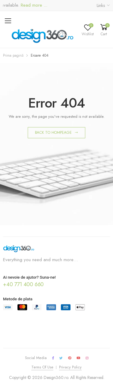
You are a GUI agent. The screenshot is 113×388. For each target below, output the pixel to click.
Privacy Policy (70, 367)
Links (101, 5)
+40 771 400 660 (23, 284)
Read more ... (35, 5)
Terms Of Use (42, 367)
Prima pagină (13, 55)
